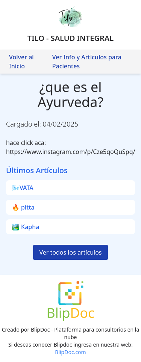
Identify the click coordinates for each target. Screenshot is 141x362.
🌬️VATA (22, 188)
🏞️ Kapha (25, 227)
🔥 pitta (23, 207)
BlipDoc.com (70, 352)
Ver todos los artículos (70, 252)
